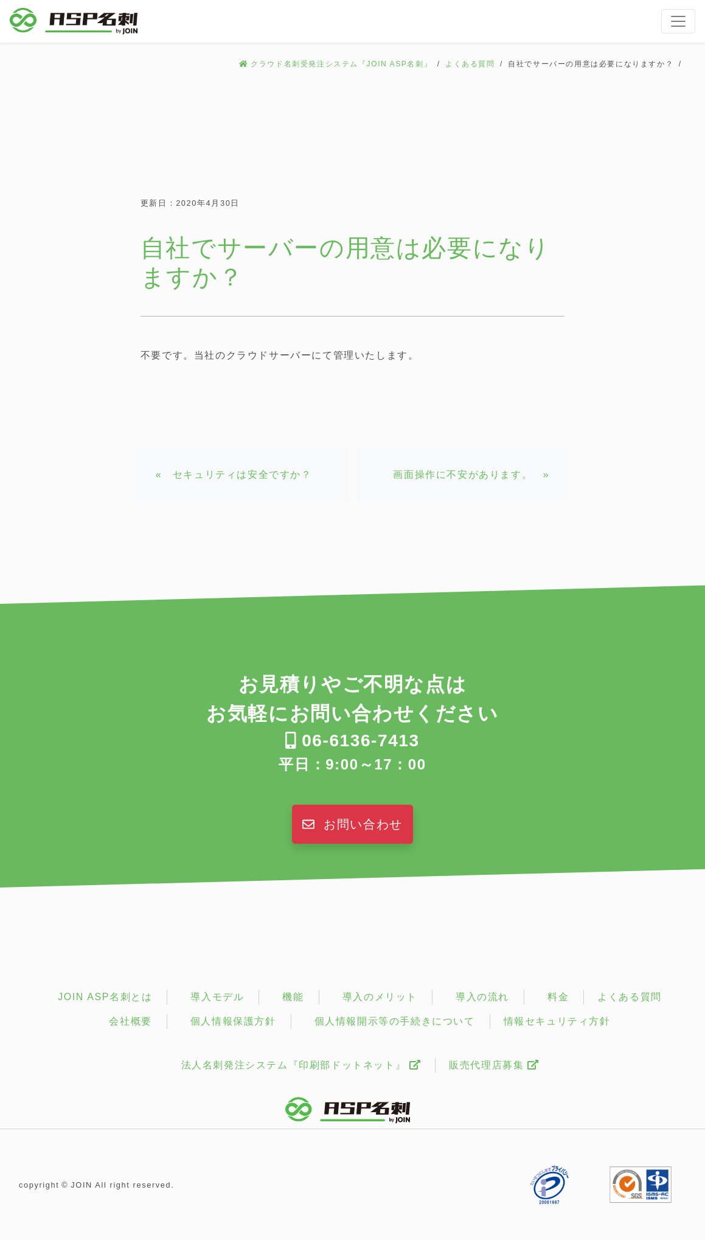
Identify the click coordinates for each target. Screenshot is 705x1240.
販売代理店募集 (493, 1065)
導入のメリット (379, 997)
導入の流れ (482, 997)
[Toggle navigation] (678, 21)
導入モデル (217, 997)
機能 (293, 997)
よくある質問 (470, 64)
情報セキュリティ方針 (557, 1021)
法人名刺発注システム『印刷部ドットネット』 (301, 1065)
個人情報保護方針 (233, 1021)
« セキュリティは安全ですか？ (234, 474)
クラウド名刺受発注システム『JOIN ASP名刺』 (341, 64)
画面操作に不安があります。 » (471, 474)
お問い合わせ (352, 824)
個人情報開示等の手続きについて (394, 1021)
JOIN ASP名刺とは (105, 997)
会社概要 (130, 1021)
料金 (558, 997)
